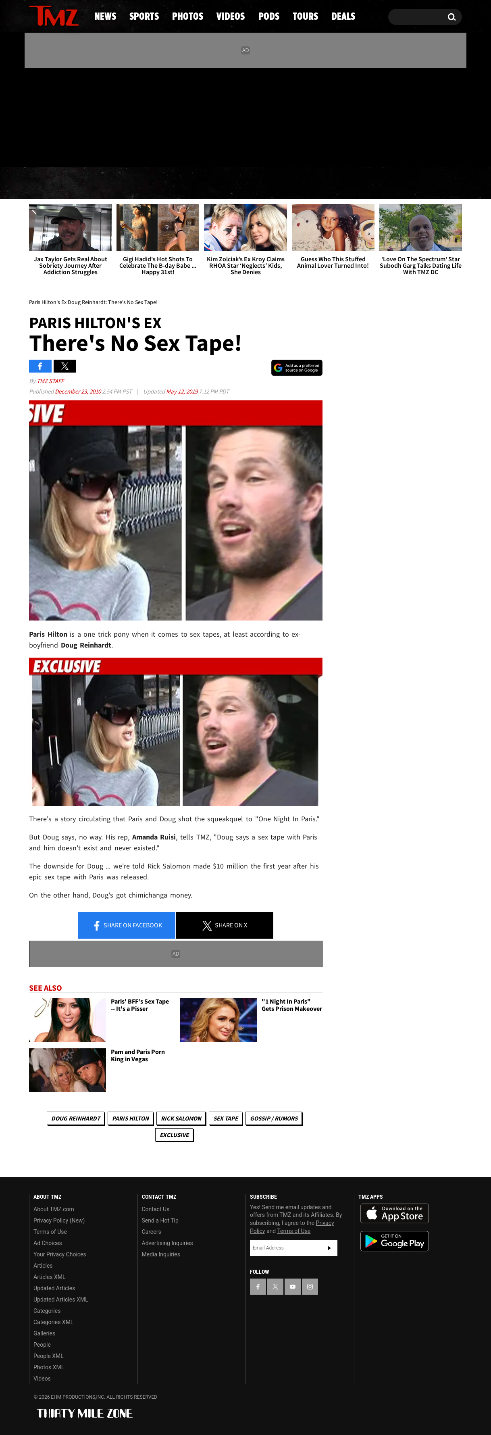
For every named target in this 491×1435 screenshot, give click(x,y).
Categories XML (53, 1322)
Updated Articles (54, 1288)
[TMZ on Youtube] (61, 116)
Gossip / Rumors (274, 1118)
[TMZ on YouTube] (293, 1287)
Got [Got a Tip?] (54, 150)
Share (127, 926)
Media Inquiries (161, 1254)
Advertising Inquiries (167, 1243)
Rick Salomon (181, 1118)
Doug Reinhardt (75, 1118)
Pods (308, 183)
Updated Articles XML (60, 1299)
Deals (427, 183)
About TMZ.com (53, 1209)
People (42, 1344)
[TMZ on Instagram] (77, 115)
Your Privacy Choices (59, 1254)
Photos (179, 183)
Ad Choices (47, 1243)
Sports (110, 183)
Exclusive (174, 1135)
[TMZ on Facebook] (35, 116)
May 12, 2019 (182, 391)
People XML (48, 1356)
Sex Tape (225, 1118)
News (48, 183)
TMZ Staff (50, 381)
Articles (43, 1265)
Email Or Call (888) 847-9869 (121, 151)
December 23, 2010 (78, 391)
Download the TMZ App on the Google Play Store (394, 1241)
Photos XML (48, 1367)
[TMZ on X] (47, 116)
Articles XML (49, 1277)
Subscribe (329, 1248)
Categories (46, 1311)
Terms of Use (50, 1232)
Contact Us (156, 1209)
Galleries (44, 1333)
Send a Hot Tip (160, 1220)
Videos (247, 183)
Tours (366, 183)
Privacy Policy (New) (59, 1220)
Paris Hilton (130, 1118)
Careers (151, 1232)
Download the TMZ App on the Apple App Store (394, 1214)
